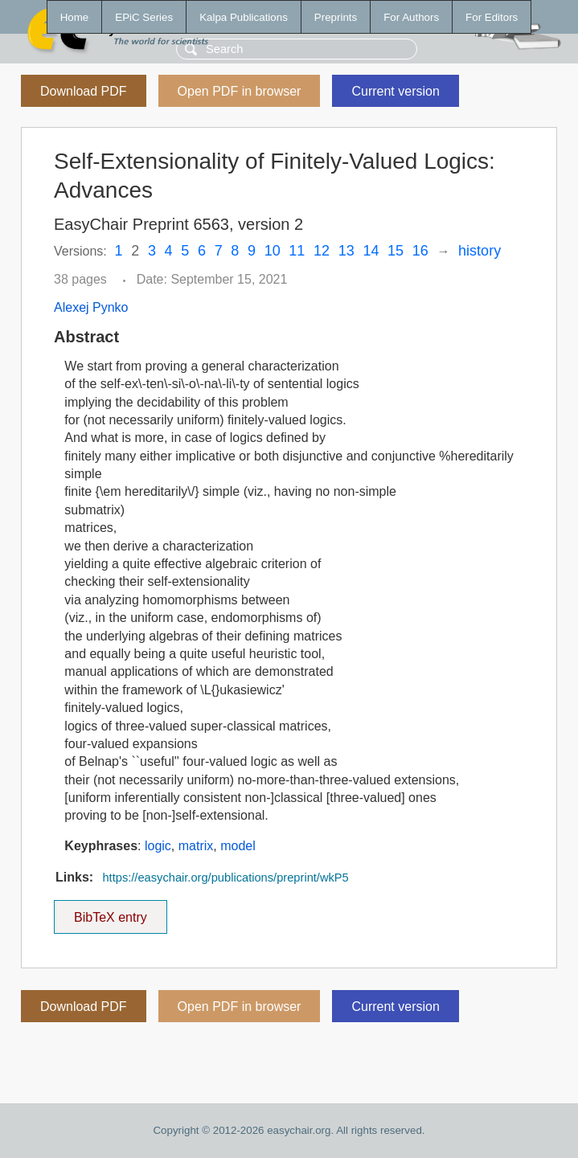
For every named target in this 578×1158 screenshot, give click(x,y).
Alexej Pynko (91, 307)
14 (371, 251)
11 (297, 251)
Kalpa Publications (243, 17)
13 (346, 251)
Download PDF (83, 91)
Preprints (335, 17)
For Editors (491, 17)
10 (272, 251)
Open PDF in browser (239, 91)
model (238, 846)
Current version (395, 91)
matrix (196, 846)
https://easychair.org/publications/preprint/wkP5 (225, 877)
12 (322, 251)
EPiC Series (144, 17)
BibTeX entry (110, 912)
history (479, 251)
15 (395, 251)
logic (158, 846)
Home (74, 17)
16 (420, 251)
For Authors (411, 17)
